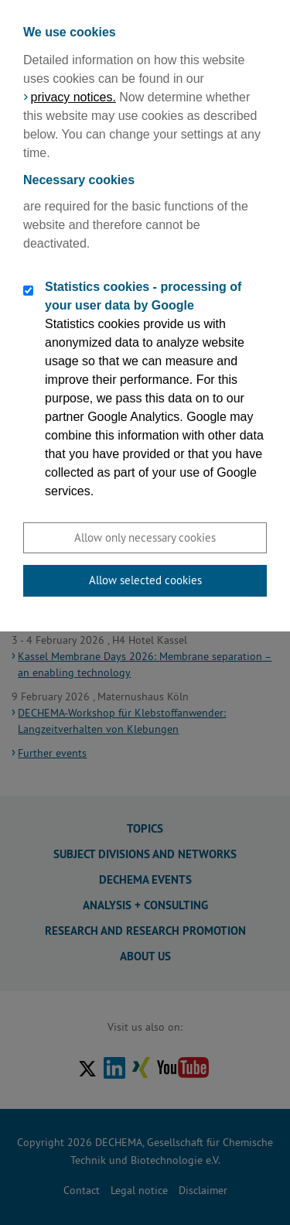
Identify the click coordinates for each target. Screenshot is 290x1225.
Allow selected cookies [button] (145, 580)
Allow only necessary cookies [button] (145, 537)
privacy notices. (73, 97)
